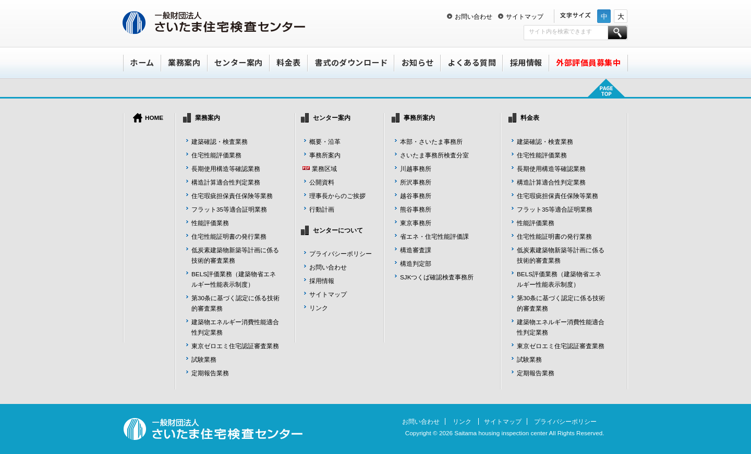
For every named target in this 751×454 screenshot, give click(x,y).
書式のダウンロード (351, 62)
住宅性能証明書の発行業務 (229, 236)
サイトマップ (524, 16)
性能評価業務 (210, 222)
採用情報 (526, 62)
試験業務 (203, 359)
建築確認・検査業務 (219, 141)
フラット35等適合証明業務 (229, 209)
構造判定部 (415, 263)
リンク (318, 307)
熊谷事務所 (415, 209)
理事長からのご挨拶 (337, 195)
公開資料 (321, 182)
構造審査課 (415, 250)
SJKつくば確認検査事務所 (437, 277)
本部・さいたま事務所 (431, 141)
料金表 (288, 62)
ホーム (142, 62)
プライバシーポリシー (340, 253)
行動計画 (321, 209)
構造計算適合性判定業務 (225, 182)
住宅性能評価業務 (216, 155)
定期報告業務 (210, 373)
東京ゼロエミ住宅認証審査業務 (235, 345)
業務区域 (324, 168)
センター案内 (238, 62)
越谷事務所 (415, 195)
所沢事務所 (415, 182)
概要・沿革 (325, 141)
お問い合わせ (473, 16)
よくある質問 (471, 62)
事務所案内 (325, 155)
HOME (154, 117)
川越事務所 (415, 168)
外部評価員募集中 (588, 62)
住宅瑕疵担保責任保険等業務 (232, 195)
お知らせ (418, 62)
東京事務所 (415, 222)
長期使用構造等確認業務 (225, 168)
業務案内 (184, 62)
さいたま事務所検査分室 (434, 155)
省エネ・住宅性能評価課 (434, 236)
